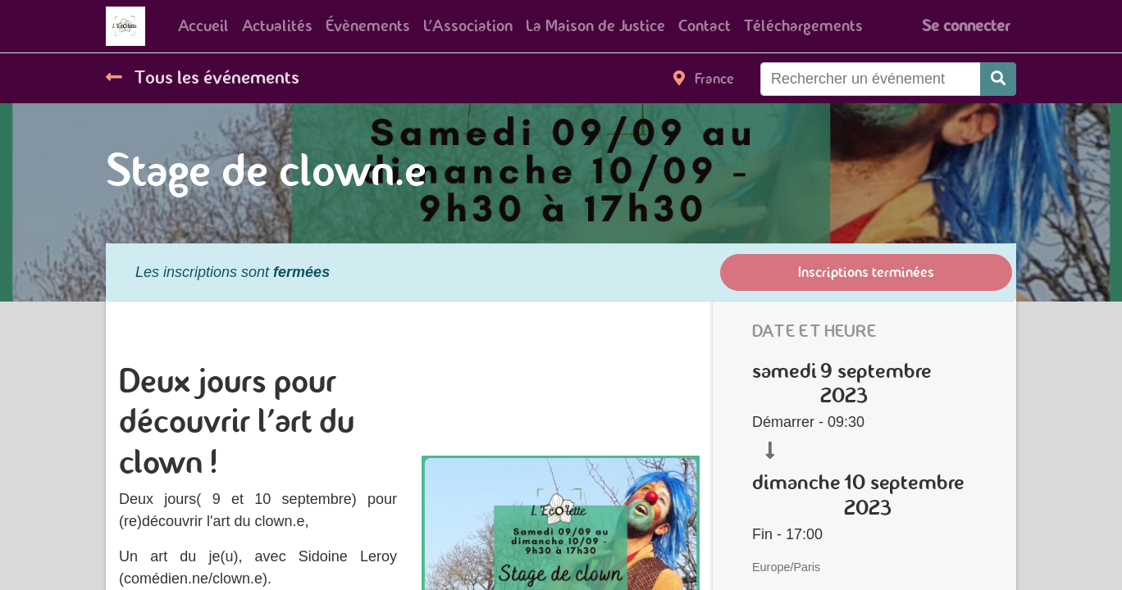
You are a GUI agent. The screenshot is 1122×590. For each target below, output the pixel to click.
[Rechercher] (998, 79)
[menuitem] (203, 26)
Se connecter (966, 26)
